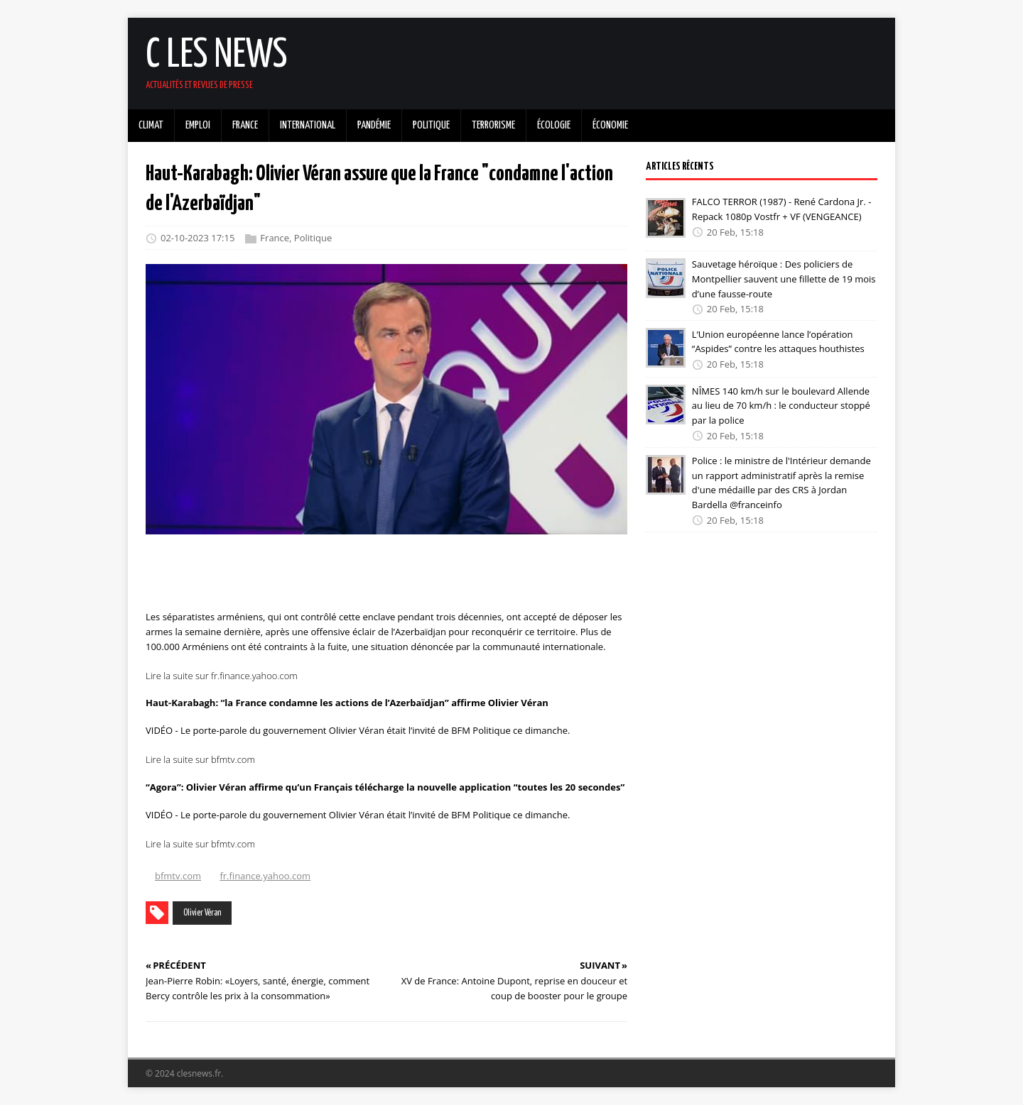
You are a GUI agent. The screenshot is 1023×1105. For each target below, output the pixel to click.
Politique (313, 238)
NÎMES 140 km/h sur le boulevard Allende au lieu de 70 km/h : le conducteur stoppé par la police (781, 405)
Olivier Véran (202, 913)
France (274, 238)
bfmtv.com (178, 875)
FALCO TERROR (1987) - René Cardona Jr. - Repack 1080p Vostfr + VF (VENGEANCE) (782, 209)
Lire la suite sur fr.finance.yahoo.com (222, 675)
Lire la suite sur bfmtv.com (200, 759)
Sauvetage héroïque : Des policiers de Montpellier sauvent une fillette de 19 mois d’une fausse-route (784, 279)
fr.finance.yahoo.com (265, 875)
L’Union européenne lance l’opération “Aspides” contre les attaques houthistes (778, 341)
